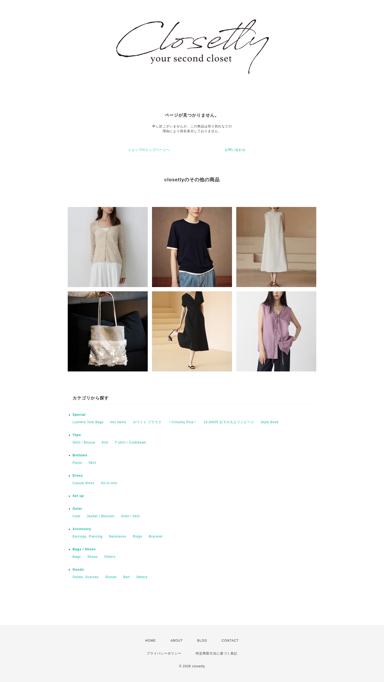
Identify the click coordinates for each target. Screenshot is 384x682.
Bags (77, 557)
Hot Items (118, 422)
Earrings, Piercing (88, 536)
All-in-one (109, 483)
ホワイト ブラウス (147, 422)
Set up (78, 496)
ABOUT (176, 640)
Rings (137, 536)
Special (79, 415)
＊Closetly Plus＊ (182, 422)
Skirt (92, 463)
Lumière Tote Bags (88, 422)
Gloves (111, 577)
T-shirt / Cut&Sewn (130, 442)
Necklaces (117, 536)
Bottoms (80, 455)
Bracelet (156, 536)
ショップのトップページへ (149, 150)
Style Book (270, 422)
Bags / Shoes (84, 549)
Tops (77, 435)
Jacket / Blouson (101, 516)
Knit (105, 442)
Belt (126, 577)
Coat (76, 516)
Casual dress (83, 483)
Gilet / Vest (130, 516)
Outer (77, 509)
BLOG (202, 640)
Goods (78, 569)
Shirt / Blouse (84, 442)
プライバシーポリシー (164, 653)
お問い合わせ (235, 150)
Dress (78, 475)
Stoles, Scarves (86, 577)
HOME (150, 640)
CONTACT (230, 640)
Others (109, 557)
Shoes (92, 557)
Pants (77, 463)
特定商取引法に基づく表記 (216, 653)
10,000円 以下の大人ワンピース (228, 422)
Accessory (82, 529)
